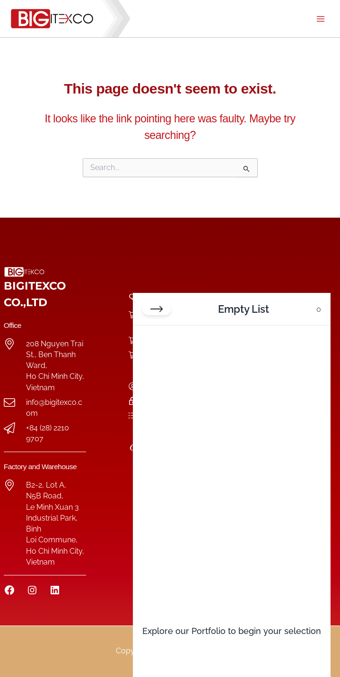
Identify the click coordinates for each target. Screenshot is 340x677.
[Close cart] (156, 309)
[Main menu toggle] (321, 19)
